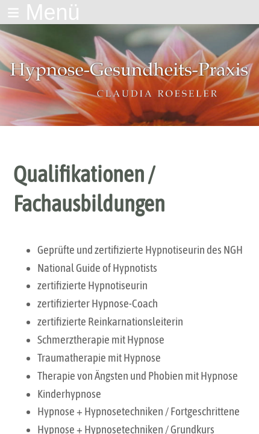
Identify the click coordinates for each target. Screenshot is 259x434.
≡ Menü (43, 12)
